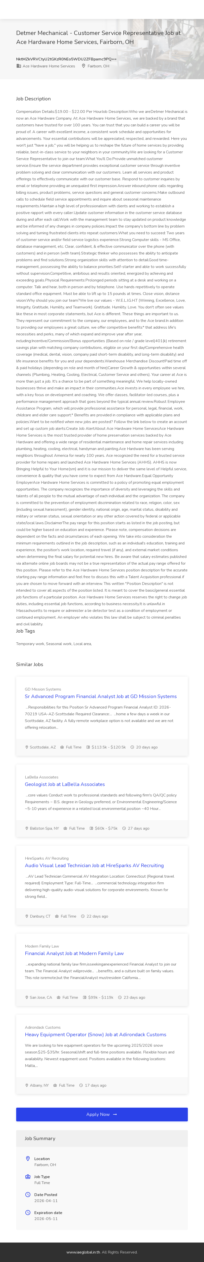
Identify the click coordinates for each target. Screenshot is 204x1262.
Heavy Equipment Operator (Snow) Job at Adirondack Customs (95, 1034)
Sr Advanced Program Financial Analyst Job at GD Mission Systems (101, 696)
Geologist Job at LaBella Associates (65, 784)
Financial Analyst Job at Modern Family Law (74, 953)
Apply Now (102, 1114)
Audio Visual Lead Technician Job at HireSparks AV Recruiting (94, 865)
